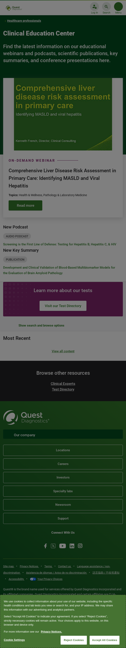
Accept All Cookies (104, 640)
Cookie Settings (14, 639)
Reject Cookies (74, 640)
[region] (63, 621)
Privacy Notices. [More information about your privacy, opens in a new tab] (51, 631)
